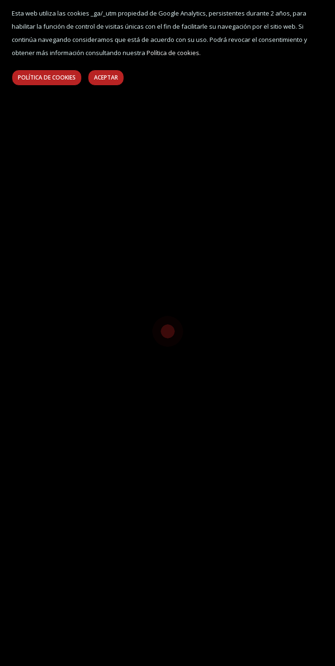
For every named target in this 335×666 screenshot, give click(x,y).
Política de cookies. (174, 52)
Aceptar (106, 77)
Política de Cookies (47, 77)
